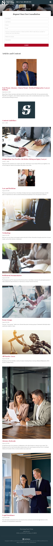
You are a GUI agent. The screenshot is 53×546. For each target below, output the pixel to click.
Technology (6, 233)
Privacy (26, 540)
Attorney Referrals (9, 441)
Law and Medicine (9, 188)
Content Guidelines (9, 121)
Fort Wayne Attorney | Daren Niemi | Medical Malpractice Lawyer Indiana (26, 89)
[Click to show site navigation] (50, 2)
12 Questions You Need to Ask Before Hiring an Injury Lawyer (24, 159)
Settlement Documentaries (12, 275)
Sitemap (22, 540)
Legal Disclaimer (8, 515)
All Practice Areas (8, 356)
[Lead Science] (26, 539)
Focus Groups (7, 320)
